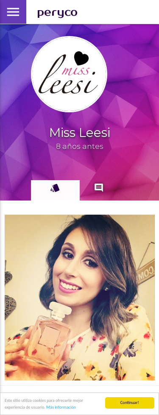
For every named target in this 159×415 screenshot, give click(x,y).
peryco (57, 12)
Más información (61, 407)
